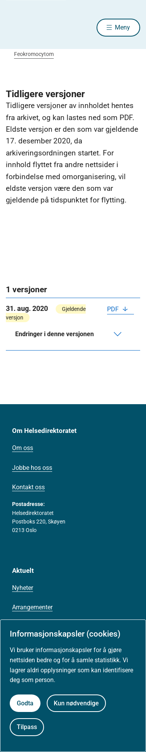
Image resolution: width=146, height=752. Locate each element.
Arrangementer (32, 607)
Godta (25, 703)
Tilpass (27, 727)
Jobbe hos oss (32, 467)
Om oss (22, 448)
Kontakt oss (28, 487)
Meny (122, 27)
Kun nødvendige (76, 703)
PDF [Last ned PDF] (113, 309)
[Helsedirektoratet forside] (15, 27)
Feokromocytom (34, 54)
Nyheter (22, 587)
